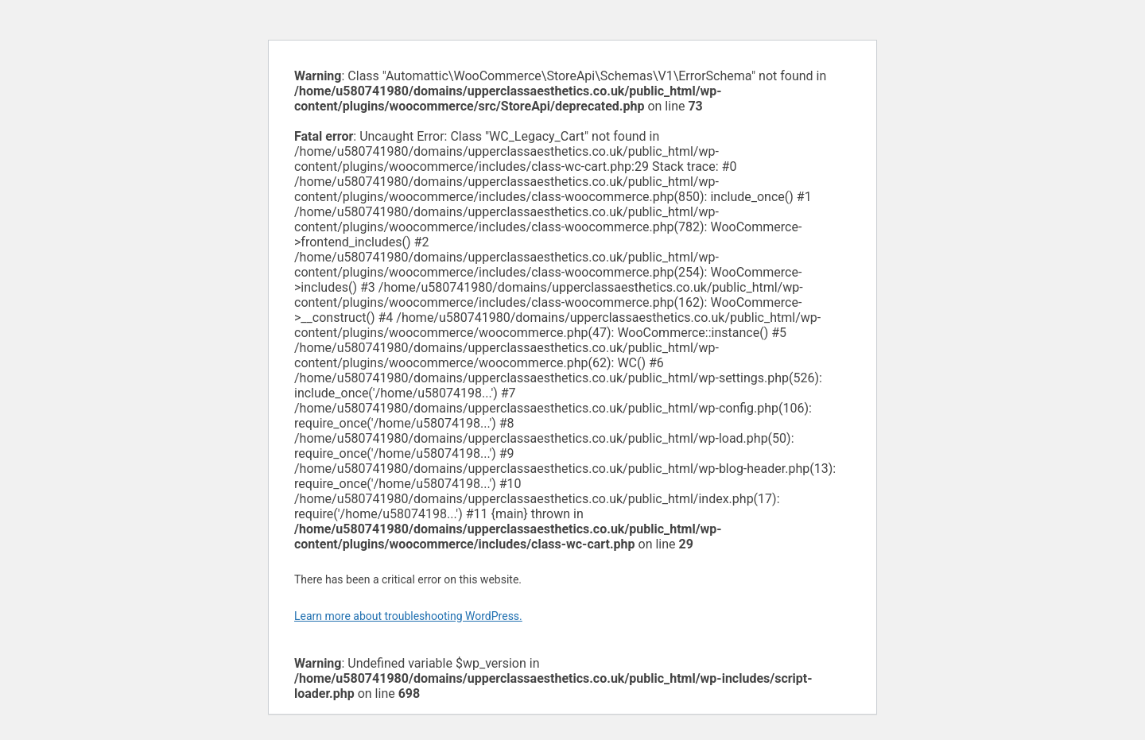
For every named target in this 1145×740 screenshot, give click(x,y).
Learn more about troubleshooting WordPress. (408, 616)
